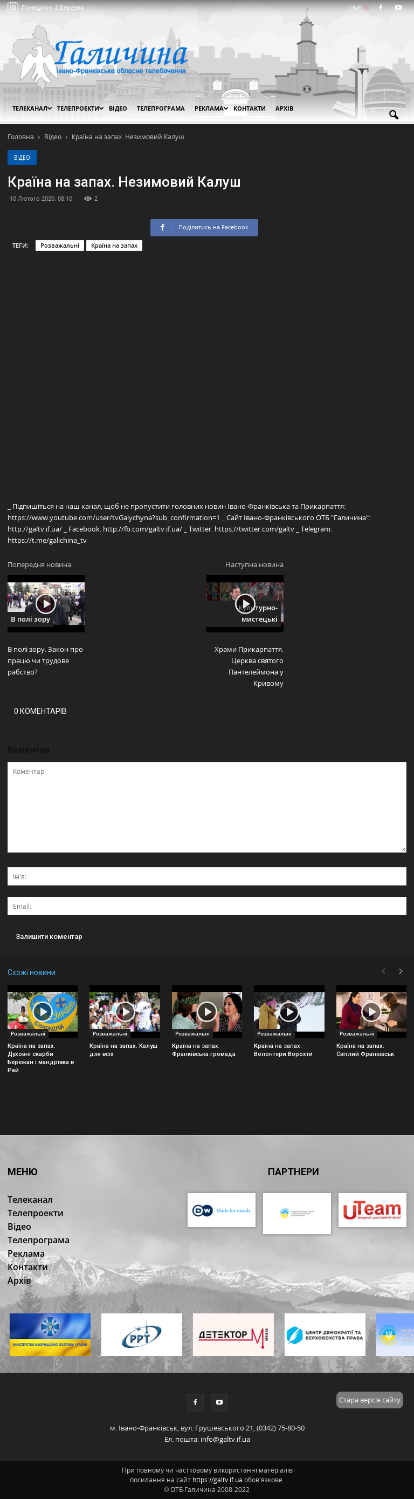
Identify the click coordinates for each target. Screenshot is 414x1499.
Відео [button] (118, 108)
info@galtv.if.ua (225, 1439)
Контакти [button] (249, 108)
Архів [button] (284, 108)
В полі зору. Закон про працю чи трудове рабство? (45, 660)
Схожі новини (32, 972)
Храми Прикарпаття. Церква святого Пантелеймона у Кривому (249, 666)
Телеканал (32, 108)
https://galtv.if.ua (217, 1479)
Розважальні (59, 245)
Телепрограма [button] (161, 108)
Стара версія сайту (370, 1400)
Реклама (212, 108)
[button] (393, 115)
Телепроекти (80, 108)
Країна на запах (114, 245)
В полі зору (30, 619)
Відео (22, 157)
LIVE (358, 8)
